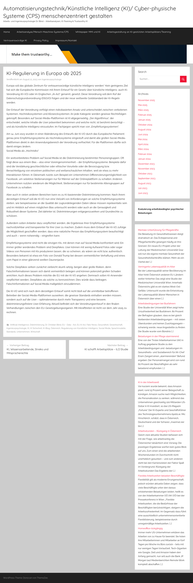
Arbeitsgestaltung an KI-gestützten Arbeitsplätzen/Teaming (139, 31)
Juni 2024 (143, 134)
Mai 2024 (142, 139)
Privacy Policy (41, 40)
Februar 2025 (145, 114)
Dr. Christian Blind (53, 325)
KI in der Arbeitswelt (148, 382)
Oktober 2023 (145, 173)
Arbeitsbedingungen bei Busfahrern (157, 303)
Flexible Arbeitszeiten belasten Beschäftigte (161, 475)
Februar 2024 (145, 154)
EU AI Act (81, 325)
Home (6, 31)
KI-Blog (46, 328)
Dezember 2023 (146, 163)
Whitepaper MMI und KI (87, 31)
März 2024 (143, 149)
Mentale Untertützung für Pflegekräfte (158, 230)
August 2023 (144, 183)
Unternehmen (23, 332)
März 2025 (143, 110)
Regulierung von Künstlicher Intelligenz (79, 328)
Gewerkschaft (116, 325)
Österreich (55, 328)
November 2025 (146, 100)
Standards (11, 332)
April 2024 (143, 144)
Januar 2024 (144, 159)
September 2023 (146, 178)
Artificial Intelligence (19, 325)
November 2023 (146, 168)
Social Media (104, 328)
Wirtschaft (35, 332)
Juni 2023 (143, 193)
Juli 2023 (142, 188)
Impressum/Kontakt (66, 40)
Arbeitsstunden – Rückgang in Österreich (159, 431)
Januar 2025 (144, 119)
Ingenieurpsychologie (16, 328)
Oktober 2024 (145, 124)
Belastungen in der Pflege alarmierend (158, 336)
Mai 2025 (142, 105)
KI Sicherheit (36, 328)
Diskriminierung (37, 325)
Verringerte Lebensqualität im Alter (156, 266)
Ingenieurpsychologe (52, 79)
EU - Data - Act (69, 325)
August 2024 (144, 129)
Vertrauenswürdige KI (15, 40)
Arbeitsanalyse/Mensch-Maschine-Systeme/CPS (43, 31)
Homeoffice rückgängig (150, 528)
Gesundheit (103, 325)
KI (28, 328)
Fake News (92, 325)
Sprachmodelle (118, 328)
